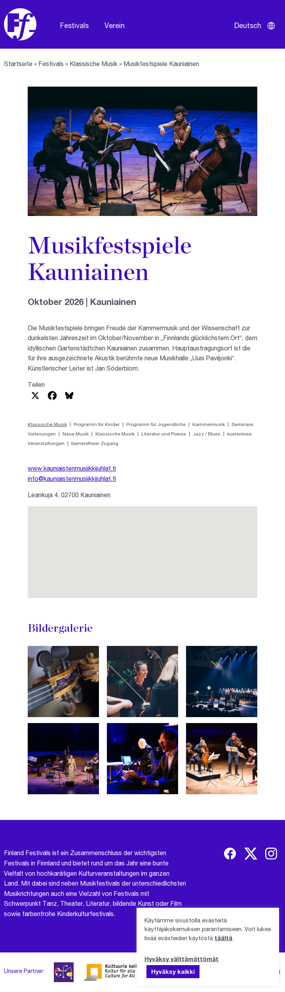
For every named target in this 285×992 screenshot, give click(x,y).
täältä (223, 937)
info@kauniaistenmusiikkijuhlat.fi (72, 478)
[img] (230, 853)
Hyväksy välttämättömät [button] (181, 958)
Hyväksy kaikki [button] (173, 971)
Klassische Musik (94, 63)
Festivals (74, 25)
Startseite (18, 63)
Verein (114, 25)
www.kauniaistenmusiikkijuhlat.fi (72, 468)
